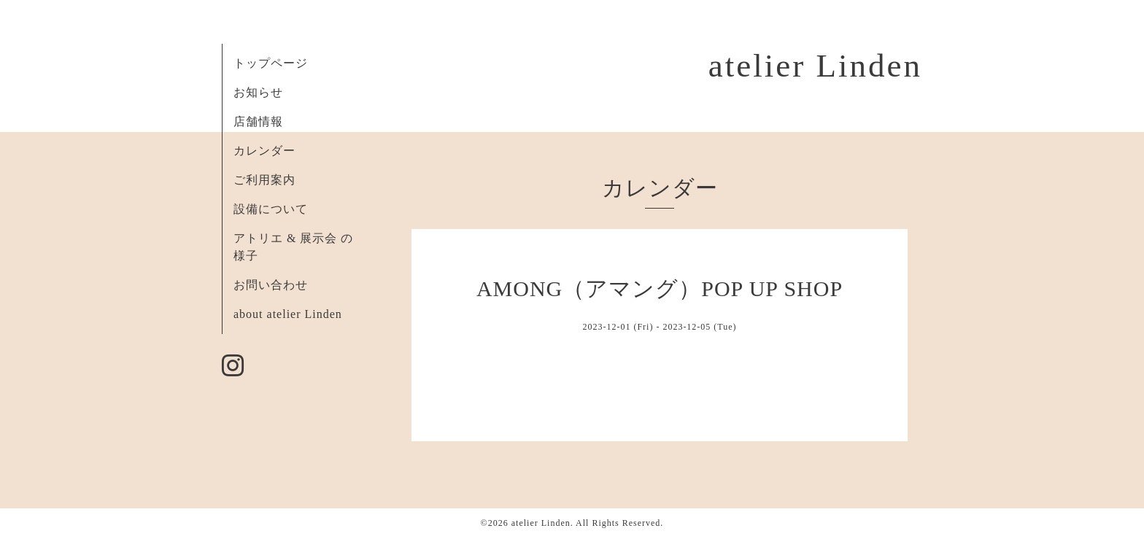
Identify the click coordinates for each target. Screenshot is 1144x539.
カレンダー (264, 150)
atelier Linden (815, 65)
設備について (270, 209)
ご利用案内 (264, 180)
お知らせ (258, 92)
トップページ (270, 63)
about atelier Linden (287, 314)
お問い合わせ (270, 285)
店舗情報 (258, 121)
